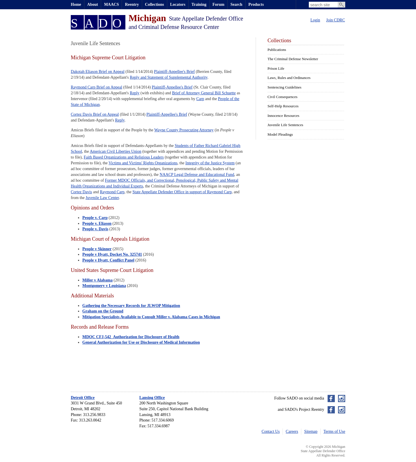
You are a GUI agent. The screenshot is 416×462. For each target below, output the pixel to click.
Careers (292, 431)
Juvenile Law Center (102, 198)
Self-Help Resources (283, 106)
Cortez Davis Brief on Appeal (95, 114)
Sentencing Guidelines (284, 87)
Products (256, 4)
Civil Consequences (283, 97)
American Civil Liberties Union (115, 151)
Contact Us (271, 431)
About (92, 4)
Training (199, 4)
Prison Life (276, 68)
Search (236, 4)
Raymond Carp (112, 192)
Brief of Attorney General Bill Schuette (204, 93)
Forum (218, 4)
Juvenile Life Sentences (285, 125)
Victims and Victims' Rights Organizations (143, 163)
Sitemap (310, 431)
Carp (200, 99)
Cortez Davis (81, 192)
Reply (134, 93)
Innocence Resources (283, 115)
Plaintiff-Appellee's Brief (174, 71)
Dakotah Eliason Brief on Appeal (98, 71)
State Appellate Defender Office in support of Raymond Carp (181, 192)
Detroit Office (83, 397)
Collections (154, 4)
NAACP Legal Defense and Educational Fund (197, 174)
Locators (177, 4)
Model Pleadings (280, 134)
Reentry (132, 4)
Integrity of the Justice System (210, 163)
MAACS (111, 4)
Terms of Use (334, 431)
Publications (277, 49)
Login (315, 20)
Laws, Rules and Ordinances (289, 78)
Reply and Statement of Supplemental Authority (168, 77)
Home (76, 4)
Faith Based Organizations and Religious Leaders (124, 157)
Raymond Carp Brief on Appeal (96, 87)
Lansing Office (152, 397)
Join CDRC (335, 20)
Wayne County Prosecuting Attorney (183, 130)
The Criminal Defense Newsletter (293, 59)
